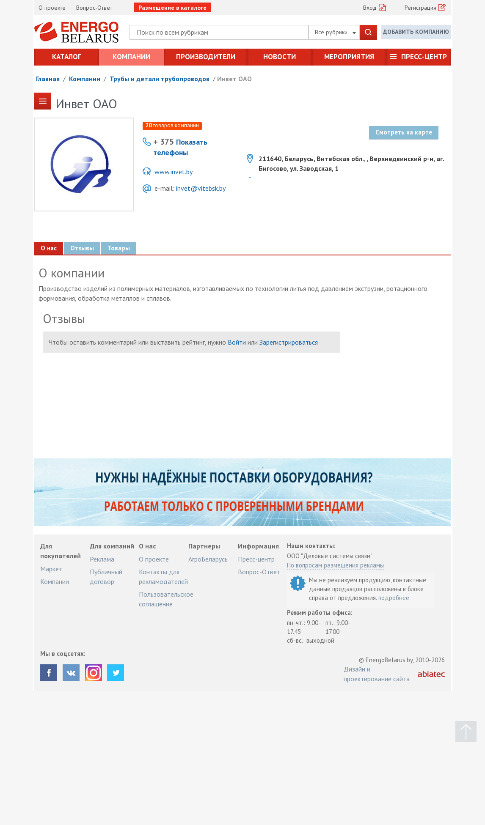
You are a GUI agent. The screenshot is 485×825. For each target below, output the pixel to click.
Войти (237, 342)
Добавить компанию (416, 32)
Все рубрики (335, 32)
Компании (131, 56)
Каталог (66, 56)
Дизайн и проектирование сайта (377, 673)
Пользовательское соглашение (166, 599)
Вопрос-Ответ (94, 7)
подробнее (393, 598)
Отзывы (82, 248)
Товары (118, 248)
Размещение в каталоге (172, 7)
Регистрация (420, 7)
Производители (205, 56)
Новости (279, 56)
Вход (370, 7)
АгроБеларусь (208, 559)
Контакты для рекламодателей (163, 576)
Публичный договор (106, 576)
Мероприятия (349, 56)
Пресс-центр (424, 56)
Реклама (102, 559)
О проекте (52, 7)
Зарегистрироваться (288, 342)
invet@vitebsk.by (201, 188)
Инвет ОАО (234, 78)
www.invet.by (173, 171)
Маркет (51, 569)
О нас (48, 248)
